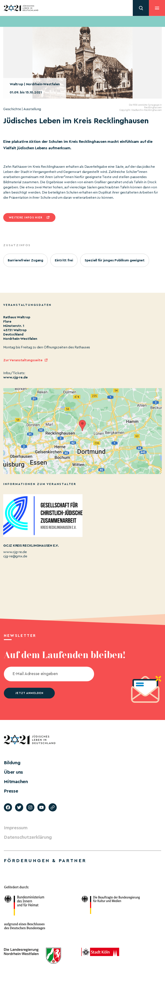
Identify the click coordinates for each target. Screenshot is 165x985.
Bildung (12, 762)
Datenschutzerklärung (28, 837)
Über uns (13, 772)
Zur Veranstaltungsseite (22, 360)
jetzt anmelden (29, 693)
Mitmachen (16, 781)
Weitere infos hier (25, 217)
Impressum (16, 827)
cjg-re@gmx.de (15, 556)
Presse (11, 791)
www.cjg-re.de (15, 377)
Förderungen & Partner (45, 860)
